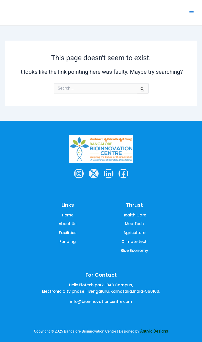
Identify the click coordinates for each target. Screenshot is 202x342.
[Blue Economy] (134, 250)
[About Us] (68, 224)
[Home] (67, 215)
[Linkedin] (108, 173)
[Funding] (67, 241)
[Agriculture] (134, 233)
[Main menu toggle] (191, 12)
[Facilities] (68, 233)
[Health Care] (134, 215)
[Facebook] (123, 173)
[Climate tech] (134, 241)
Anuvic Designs (154, 330)
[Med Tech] (134, 224)
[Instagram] (79, 173)
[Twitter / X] (94, 173)
